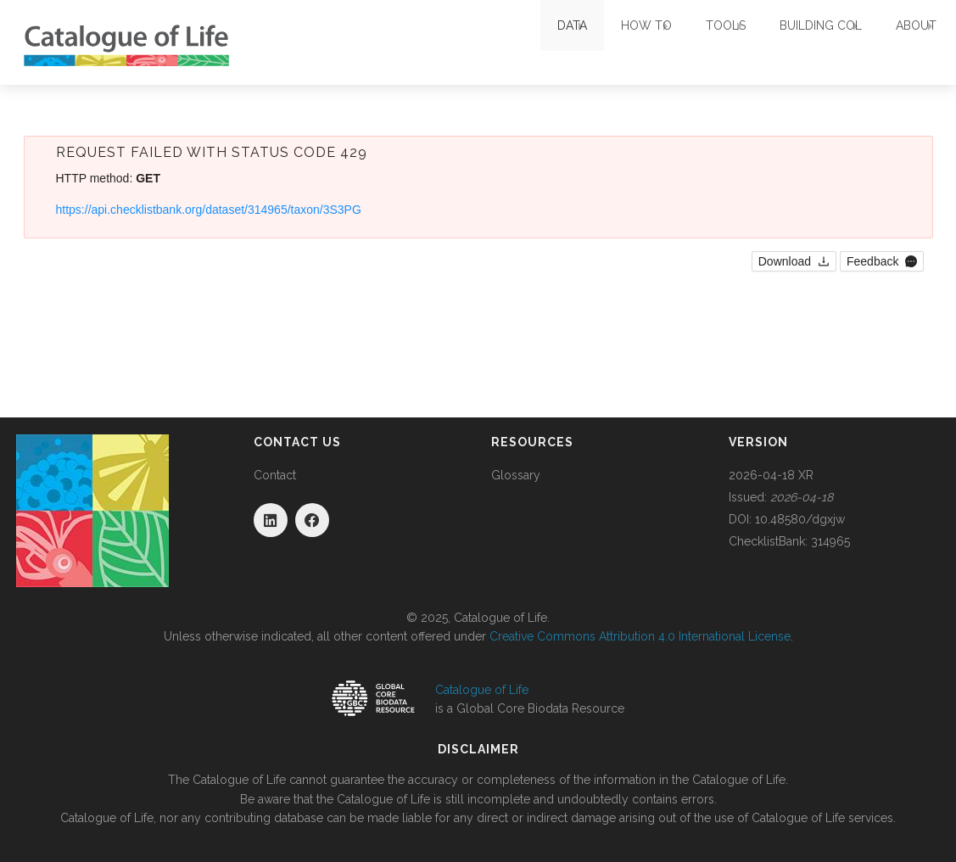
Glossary (515, 475)
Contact (275, 475)
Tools (675, 42)
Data (487, 42)
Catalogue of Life (481, 690)
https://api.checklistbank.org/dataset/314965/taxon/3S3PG (208, 209)
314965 (830, 541)
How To (578, 42)
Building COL (787, 42)
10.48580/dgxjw (800, 519)
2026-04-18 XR (771, 475)
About (899, 42)
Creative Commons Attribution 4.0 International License (640, 636)
